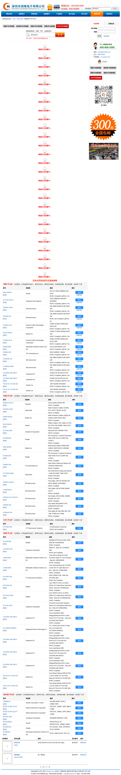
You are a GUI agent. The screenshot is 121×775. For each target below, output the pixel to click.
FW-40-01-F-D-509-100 (10, 384)
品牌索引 (47, 14)
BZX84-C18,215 (8, 403)
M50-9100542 (7, 292)
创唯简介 (22, 14)
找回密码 (106, 36)
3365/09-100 (7, 505)
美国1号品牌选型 (95, 68)
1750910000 (7, 568)
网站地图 (87, 771)
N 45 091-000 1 (8, 605)
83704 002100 (7, 333)
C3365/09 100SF (8, 366)
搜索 (79, 292)
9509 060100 (7, 447)
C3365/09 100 (7, 359)
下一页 (48, 767)
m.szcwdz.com (105, 57)
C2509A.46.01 (7, 325)
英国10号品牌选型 (109, 73)
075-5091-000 (7, 527)
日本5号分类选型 (62, 26)
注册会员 (111, 23)
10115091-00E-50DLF (10, 652)
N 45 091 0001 (7, 430)
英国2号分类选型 (49, 26)
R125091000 (7, 438)
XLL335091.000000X (9, 628)
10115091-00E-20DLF (10, 664)
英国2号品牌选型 (95, 73)
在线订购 (97, 14)
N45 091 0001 (7, 717)
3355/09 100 (7, 316)
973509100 (6, 732)
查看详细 (83, 742)
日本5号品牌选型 (95, 78)
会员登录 (96, 23)
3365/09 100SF (8, 307)
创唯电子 (57, 771)
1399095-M (6, 701)
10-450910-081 (8, 549)
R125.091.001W (8, 595)
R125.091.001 (7, 585)
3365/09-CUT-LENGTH (10, 497)
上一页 (42, 767)
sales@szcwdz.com (104, 52)
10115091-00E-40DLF (10, 378)
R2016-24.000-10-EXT (10, 706)
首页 (14, 19)
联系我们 (109, 14)
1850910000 (7, 558)
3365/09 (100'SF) (8, 482)
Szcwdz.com (50, 771)
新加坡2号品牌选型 (110, 68)
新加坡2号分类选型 (22, 26)
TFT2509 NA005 (8, 473)
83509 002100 (7, 417)
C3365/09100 (7, 490)
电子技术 (84, 14)
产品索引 (59, 14)
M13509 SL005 (8, 409)
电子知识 (72, 14)
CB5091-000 (7, 352)
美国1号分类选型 (9, 26)
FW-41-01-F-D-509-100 (10, 389)
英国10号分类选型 (36, 26)
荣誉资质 (34, 14)
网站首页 (9, 14)
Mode (16, 745)
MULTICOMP (18, 757)
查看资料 (79, 295)
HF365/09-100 (7, 512)
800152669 (101, 54)
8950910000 (7, 347)
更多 (4, 295)
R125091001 (7, 456)
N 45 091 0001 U (8, 300)
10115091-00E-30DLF (10, 373)
